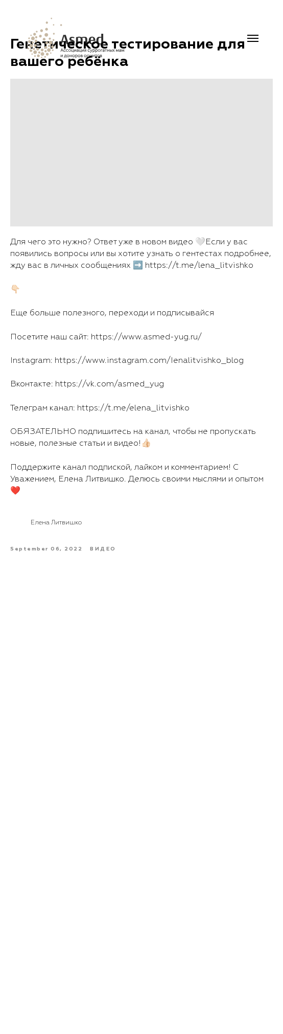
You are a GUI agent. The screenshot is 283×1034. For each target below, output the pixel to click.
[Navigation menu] (252, 38)
